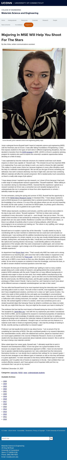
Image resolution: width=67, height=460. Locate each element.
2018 (5, 399)
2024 (5, 384)
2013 (5, 412)
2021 (5, 391)
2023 (5, 386)
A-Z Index (4, 430)
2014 (5, 409)
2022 (5, 389)
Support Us (28, 25)
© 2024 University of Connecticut (55, 430)
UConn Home (12, 430)
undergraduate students (36, 373)
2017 (5, 401)
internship (14, 373)
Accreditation (18, 25)
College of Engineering (11, 10)
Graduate (35, 20)
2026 (5, 381)
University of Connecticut (29, 3)
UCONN (6, 3)
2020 (5, 394)
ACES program (27, 152)
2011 (5, 417)
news (25, 373)
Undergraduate (12, 20)
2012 (5, 414)
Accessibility (20, 430)
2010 (5, 419)
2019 (5, 396)
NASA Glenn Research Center (20, 198)
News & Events (5, 25)
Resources (24, 20)
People (55, 20)
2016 (5, 404)
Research (45, 20)
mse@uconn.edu (12, 457)
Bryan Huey (20, 252)
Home (3, 20)
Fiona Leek (28, 257)
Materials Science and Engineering (19, 13)
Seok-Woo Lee (19, 312)
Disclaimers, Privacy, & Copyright (35, 430)
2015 (5, 406)
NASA (20, 373)
